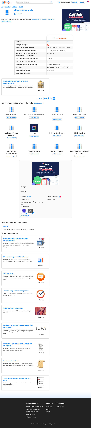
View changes (25, 215)
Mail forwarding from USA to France (15, 257)
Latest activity (60, 406)
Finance (14, 7)
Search (51, 2)
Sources (23, 191)
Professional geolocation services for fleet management (18, 326)
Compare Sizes (65, 2)
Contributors (25, 206)
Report (40, 98)
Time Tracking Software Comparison (16, 291)
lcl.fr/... (49, 41)
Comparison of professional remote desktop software (15, 239)
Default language (52, 196)
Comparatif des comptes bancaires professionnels (15, 82)
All (2, 7)
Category (23, 196)
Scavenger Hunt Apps (10, 361)
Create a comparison (59, 2)
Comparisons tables (32, 411)
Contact (48, 411)
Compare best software (33, 409)
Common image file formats (13, 308)
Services (7, 7)
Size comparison (31, 417)
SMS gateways (8, 273)
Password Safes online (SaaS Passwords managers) (17, 344)
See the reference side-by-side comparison (16, 19)
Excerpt (23, 187)
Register (74, 2)
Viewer (23, 199)
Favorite (15, 14)
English (88, 2)
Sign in (82, 2)
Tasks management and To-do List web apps (16, 379)
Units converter (30, 414)
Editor (49, 199)
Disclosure (49, 406)
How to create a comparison (34, 406)
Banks (21, 7)
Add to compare (38, 103)
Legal (47, 409)
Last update (24, 202)
